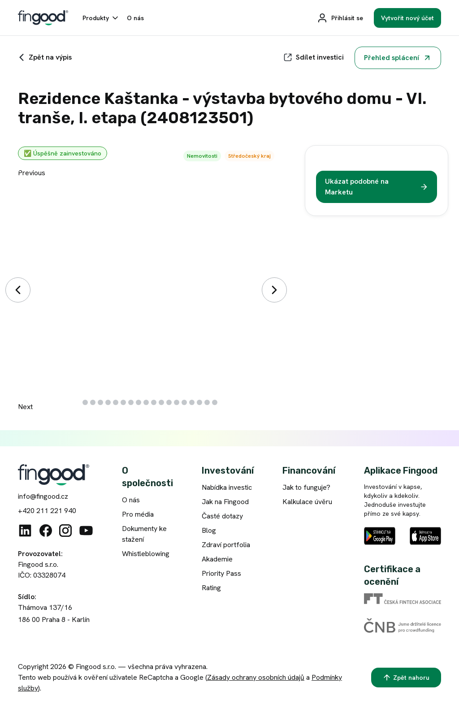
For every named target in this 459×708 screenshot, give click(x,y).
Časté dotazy (222, 516)
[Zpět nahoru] (406, 677)
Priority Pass (221, 573)
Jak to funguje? (306, 487)
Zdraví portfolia (226, 544)
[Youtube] (86, 530)
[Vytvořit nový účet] (407, 18)
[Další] (274, 289)
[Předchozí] (17, 289)
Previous (31, 172)
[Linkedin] (25, 530)
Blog (209, 530)
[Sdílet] (313, 57)
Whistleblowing (145, 553)
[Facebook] (45, 530)
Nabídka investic (227, 487)
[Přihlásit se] (340, 18)
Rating (211, 587)
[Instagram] (65, 530)
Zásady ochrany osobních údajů (255, 677)
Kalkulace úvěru (307, 501)
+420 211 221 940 (47, 510)
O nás (131, 500)
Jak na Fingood (225, 501)
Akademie (217, 559)
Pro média (138, 514)
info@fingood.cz (43, 496)
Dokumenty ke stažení (144, 534)
